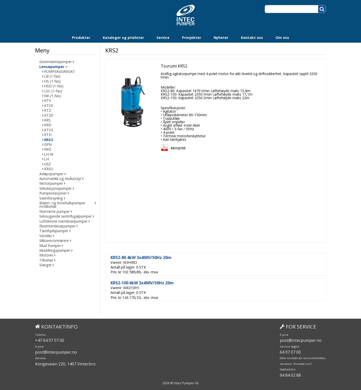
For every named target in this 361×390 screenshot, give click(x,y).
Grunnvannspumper (55, 61)
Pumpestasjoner (53, 193)
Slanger (45, 265)
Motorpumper (51, 183)
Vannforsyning (51, 198)
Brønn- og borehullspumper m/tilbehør (62, 205)
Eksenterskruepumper (57, 226)
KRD (47, 125)
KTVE (48, 105)
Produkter (81, 37)
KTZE (48, 115)
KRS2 (48, 140)
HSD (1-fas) (53, 86)
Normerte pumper (54, 211)
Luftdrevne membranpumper (63, 221)
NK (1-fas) (52, 96)
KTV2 (48, 130)
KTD (48, 135)
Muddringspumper (54, 250)
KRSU (48, 169)
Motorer (46, 255)
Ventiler (45, 236)
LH (46, 159)
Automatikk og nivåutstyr (60, 178)
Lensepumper (51, 67)
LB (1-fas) (52, 76)
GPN (48, 144)
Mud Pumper (50, 245)
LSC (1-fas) (53, 91)
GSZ (47, 164)
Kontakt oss (252, 37)
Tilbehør (46, 260)
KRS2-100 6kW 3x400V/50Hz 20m (142, 283)
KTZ (47, 110)
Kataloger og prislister (123, 37)
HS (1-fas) (52, 81)
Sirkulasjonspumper (55, 188)
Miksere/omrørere (54, 240)
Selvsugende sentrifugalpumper (65, 216)
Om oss (282, 37)
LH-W (48, 154)
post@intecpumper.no (56, 352)
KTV (47, 100)
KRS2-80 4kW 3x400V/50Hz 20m (141, 257)
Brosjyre (178, 148)
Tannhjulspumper (53, 231)
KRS (47, 120)
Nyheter (221, 37)
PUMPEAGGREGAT (59, 71)
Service (162, 37)
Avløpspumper (51, 174)
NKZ (47, 149)
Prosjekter (191, 37)
